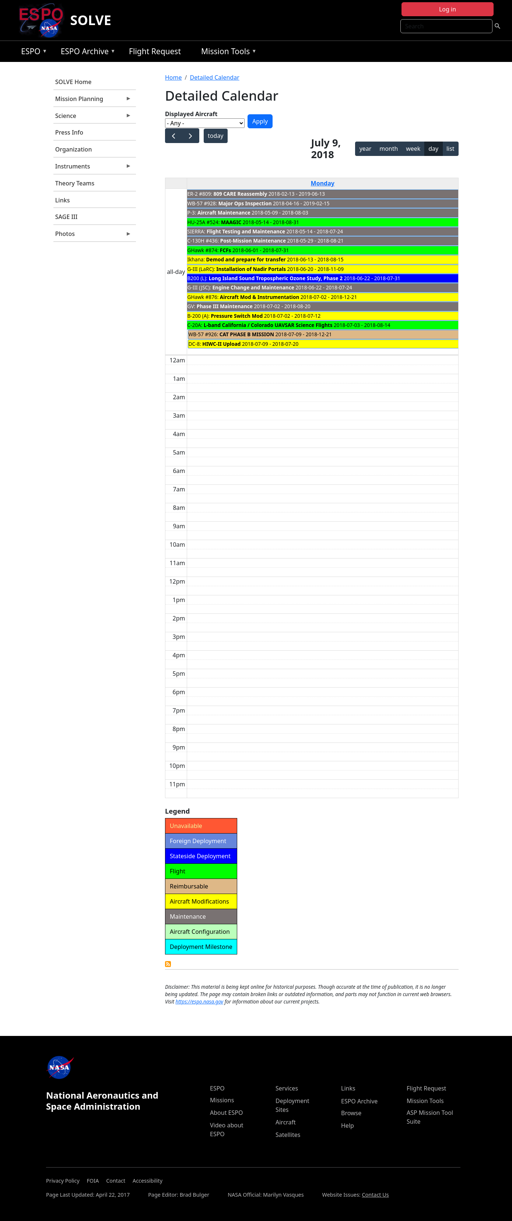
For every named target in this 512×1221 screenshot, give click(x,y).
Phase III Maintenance (225, 306)
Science (92, 118)
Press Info (69, 132)
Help (347, 1125)
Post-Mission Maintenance (253, 240)
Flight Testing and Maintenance (246, 231)
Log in (447, 9)
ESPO (32, 52)
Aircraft (286, 1122)
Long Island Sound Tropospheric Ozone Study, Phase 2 (276, 278)
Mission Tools (227, 52)
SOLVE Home (73, 82)
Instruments (92, 168)
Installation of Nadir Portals (251, 268)
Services (287, 1088)
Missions (222, 1100)
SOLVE (90, 20)
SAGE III (66, 217)
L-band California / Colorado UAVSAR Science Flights (268, 324)
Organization (73, 149)
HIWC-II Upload (221, 343)
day (433, 149)
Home (173, 77)
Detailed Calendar (214, 77)
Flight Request (155, 51)
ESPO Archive (86, 52)
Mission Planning (92, 101)
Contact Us (375, 1194)
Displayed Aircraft (191, 114)
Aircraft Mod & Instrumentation (259, 296)
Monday (322, 183)
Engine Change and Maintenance (253, 287)
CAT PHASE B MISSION (247, 334)
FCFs (225, 250)
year (366, 149)
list (450, 149)
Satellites (288, 1135)
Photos (92, 235)
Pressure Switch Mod (237, 315)
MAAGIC (231, 222)
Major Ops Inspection (245, 203)
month (388, 149)
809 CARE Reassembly (240, 193)
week (413, 149)
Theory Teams (75, 183)
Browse (351, 1113)
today (215, 136)
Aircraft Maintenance (223, 212)
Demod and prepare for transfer (246, 259)
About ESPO (226, 1113)
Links (62, 200)
